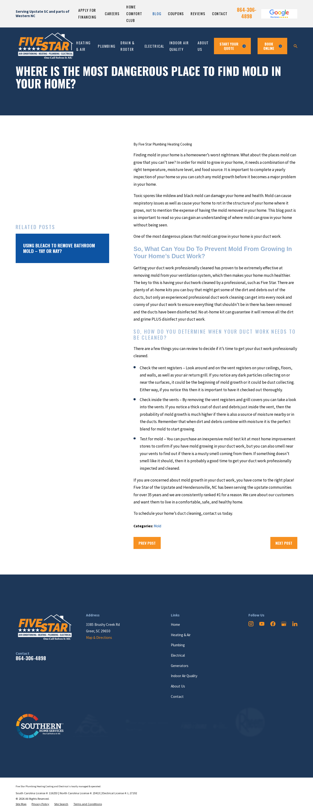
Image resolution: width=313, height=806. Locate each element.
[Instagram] (250, 623)
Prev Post (147, 543)
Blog (157, 13)
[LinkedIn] (294, 623)
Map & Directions (99, 637)
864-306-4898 (246, 13)
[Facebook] (272, 623)
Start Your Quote (233, 46)
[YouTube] (261, 623)
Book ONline (272, 46)
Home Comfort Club (134, 13)
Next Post (283, 543)
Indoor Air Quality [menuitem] (179, 46)
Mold (157, 526)
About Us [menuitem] (203, 46)
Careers (112, 13)
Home (175, 624)
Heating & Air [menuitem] (83, 46)
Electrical (178, 655)
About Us (178, 686)
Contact (220, 13)
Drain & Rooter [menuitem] (127, 46)
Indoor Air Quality (184, 676)
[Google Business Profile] (283, 623)
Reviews (198, 13)
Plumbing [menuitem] (106, 46)
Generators (179, 665)
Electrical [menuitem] (154, 46)
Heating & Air (181, 635)
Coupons (176, 13)
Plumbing (178, 645)
